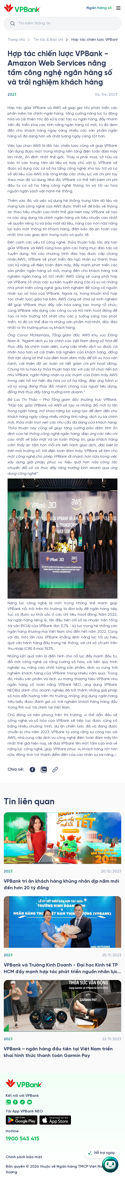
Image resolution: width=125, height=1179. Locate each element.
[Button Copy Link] (55, 769)
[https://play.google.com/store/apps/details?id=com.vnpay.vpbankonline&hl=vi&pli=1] (21, 1120)
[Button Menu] (118, 8)
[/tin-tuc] (48, 40)
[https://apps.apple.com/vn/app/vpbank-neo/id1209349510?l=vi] (55, 1120)
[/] (22, 8)
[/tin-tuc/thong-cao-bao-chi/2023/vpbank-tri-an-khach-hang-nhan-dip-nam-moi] (62, 851)
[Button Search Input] (12, 23)
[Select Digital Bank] (99, 8)
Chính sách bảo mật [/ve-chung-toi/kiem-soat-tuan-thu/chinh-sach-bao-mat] (24, 1157)
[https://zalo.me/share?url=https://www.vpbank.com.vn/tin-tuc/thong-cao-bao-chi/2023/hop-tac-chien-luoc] (44, 769)
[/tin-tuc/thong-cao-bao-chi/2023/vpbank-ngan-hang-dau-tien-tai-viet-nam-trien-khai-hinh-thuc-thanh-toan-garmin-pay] (62, 1019)
